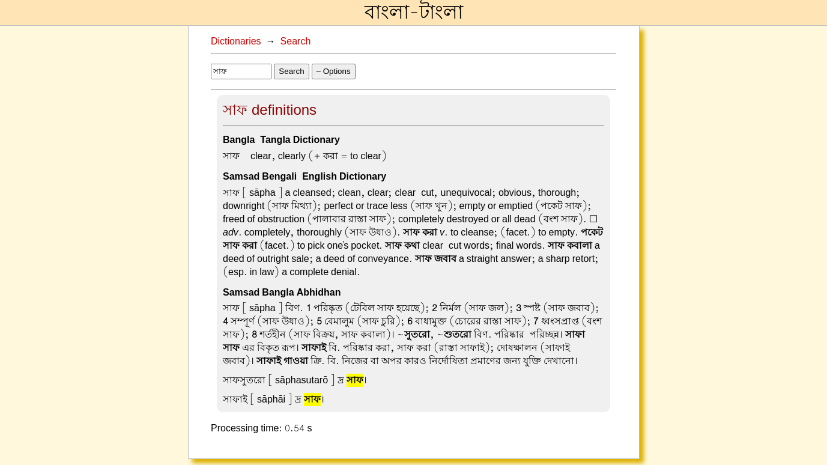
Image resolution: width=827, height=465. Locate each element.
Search (295, 41)
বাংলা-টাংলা (414, 12)
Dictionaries (236, 41)
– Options (334, 71)
